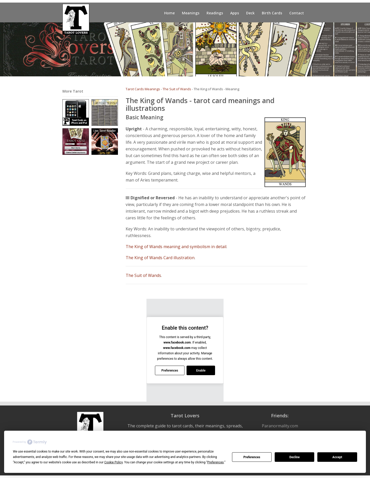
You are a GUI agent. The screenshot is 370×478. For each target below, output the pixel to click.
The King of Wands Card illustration (160, 257)
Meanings (190, 13)
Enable (200, 370)
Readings (215, 13)
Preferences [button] (215, 462)
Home (169, 13)
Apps (234, 13)
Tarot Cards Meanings (143, 89)
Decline (294, 457)
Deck (250, 13)
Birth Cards (272, 13)
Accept (337, 457)
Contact (296, 13)
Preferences (251, 457)
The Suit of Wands (177, 89)
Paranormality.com (280, 426)
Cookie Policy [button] (113, 462)
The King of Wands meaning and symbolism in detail (176, 246)
